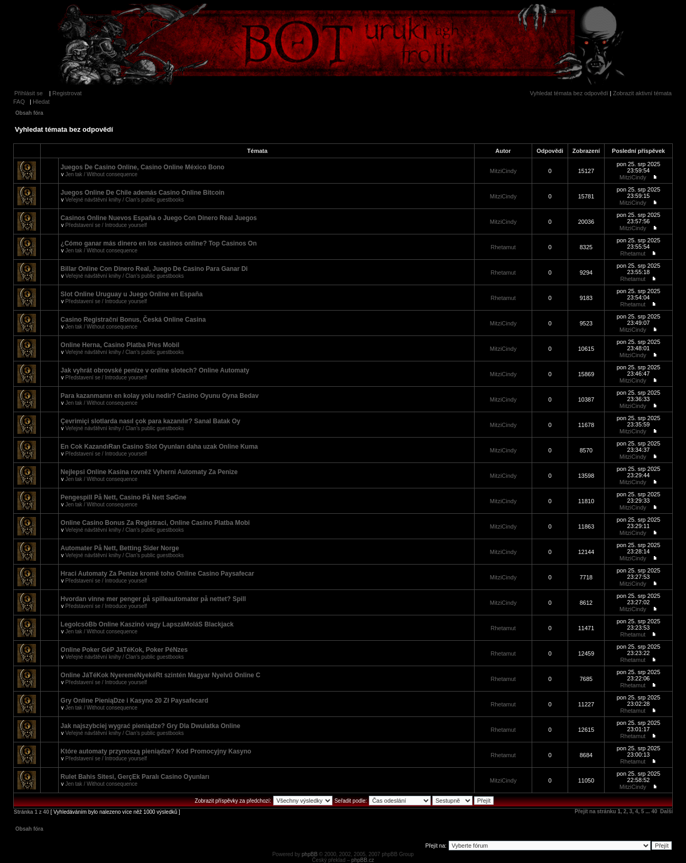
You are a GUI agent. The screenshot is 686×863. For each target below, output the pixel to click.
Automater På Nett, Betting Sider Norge (120, 548)
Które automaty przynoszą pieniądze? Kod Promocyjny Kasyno (156, 751)
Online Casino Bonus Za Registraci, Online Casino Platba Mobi (155, 522)
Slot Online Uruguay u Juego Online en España (132, 294)
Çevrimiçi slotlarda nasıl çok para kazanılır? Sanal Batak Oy (150, 421)
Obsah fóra (29, 113)
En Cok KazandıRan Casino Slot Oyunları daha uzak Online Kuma (159, 446)
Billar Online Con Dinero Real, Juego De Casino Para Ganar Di (154, 268)
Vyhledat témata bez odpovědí (569, 93)
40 (654, 811)
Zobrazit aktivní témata (642, 93)
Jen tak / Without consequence (101, 174)
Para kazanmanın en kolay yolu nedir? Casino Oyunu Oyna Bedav (160, 395)
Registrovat (67, 93)
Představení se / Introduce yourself (106, 225)
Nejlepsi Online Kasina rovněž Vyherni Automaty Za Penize (149, 472)
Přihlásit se (28, 93)
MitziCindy (503, 171)
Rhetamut (503, 247)
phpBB (310, 854)
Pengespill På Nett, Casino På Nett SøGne (124, 497)
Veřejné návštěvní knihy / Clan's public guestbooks (124, 200)
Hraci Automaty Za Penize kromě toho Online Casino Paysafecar (157, 573)
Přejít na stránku (595, 811)
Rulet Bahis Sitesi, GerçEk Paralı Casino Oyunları (135, 776)
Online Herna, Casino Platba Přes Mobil (120, 345)
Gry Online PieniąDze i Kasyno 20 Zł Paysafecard (134, 700)
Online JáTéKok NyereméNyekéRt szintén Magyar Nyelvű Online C (161, 675)
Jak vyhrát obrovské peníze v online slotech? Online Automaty (155, 370)
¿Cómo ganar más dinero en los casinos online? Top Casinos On (159, 243)
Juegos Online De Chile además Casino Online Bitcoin (143, 192)
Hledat (41, 101)
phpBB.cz (362, 860)
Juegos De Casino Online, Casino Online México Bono (143, 167)
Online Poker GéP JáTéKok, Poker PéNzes (124, 649)
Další (666, 811)
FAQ (19, 101)
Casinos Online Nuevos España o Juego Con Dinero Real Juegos (159, 218)
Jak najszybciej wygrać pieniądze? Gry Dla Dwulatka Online (150, 726)
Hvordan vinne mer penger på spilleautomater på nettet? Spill (153, 599)
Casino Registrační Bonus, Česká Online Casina (133, 319)
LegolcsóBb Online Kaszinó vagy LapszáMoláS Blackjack (147, 624)
